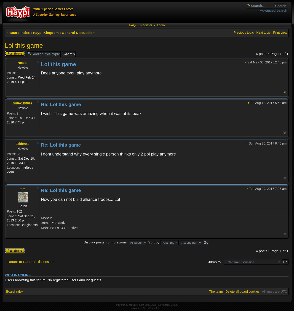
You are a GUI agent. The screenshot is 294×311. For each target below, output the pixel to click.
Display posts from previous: (115, 242)
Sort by (163, 242)
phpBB (132, 305)
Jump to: (215, 262)
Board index (19, 33)
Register (146, 25)
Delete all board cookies (242, 291)
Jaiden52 (22, 144)
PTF (162, 308)
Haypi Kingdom (46, 33)
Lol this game (24, 45)
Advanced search (273, 10)
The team (216, 291)
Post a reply (15, 54)
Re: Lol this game (61, 104)
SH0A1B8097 (22, 103)
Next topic (263, 32)
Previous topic (244, 32)
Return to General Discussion (30, 262)
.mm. (22, 189)
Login (161, 25)
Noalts (22, 63)
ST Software (149, 308)
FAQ (132, 25)
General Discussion (78, 33)
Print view (280, 32)
